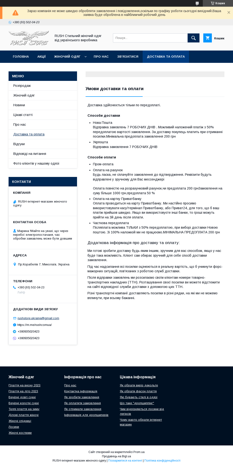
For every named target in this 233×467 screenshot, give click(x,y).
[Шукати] (193, 37)
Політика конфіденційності (162, 460)
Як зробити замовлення (81, 397)
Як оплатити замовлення (82, 403)
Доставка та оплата (166, 56)
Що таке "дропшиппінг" (137, 403)
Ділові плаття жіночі (24, 415)
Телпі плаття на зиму (24, 409)
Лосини (14, 427)
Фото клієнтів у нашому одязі (36, 163)
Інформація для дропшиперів (86, 415)
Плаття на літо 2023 (23, 391)
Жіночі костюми (20, 433)
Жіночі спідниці (20, 421)
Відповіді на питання (29, 154)
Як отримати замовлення (82, 409)
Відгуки (19, 144)
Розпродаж (22, 86)
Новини (19, 105)
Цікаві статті (23, 115)
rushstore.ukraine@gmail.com (38, 318)
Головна (21, 56)
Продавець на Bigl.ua (116, 456)
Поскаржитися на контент (125, 460)
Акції (41, 56)
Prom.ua (139, 452)
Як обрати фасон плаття (138, 391)
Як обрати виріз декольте (139, 385)
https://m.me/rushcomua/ (34, 325)
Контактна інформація (80, 391)
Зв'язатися (127, 56)
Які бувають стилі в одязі (138, 397)
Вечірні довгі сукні (22, 397)
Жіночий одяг (67, 56)
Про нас (101, 56)
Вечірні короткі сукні (24, 403)
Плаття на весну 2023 (24, 385)
